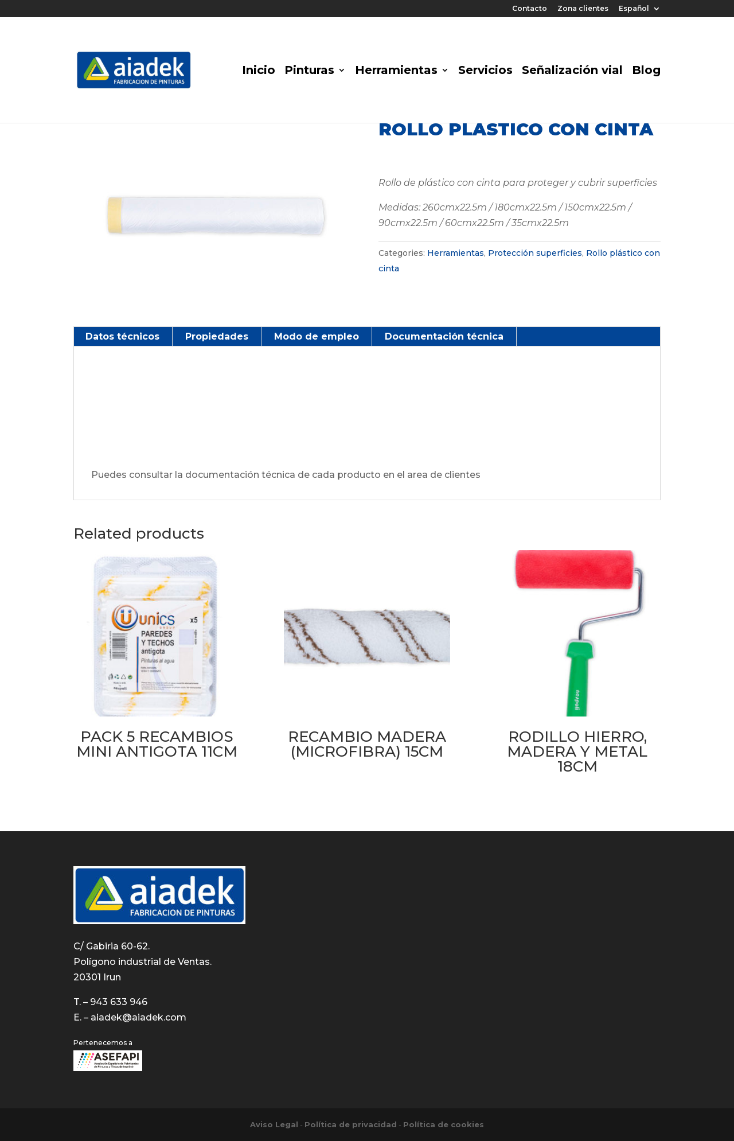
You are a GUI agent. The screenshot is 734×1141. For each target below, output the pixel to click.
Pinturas (309, 71)
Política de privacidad (350, 1124)
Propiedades (216, 336)
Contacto (529, 9)
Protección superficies (535, 253)
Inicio (258, 71)
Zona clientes (582, 9)
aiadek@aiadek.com (138, 1017)
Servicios (485, 71)
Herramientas (396, 71)
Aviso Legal (274, 1124)
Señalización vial (572, 71)
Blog (646, 71)
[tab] (123, 336)
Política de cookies (443, 1124)
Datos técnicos (122, 336)
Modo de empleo (316, 336)
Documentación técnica (444, 336)
